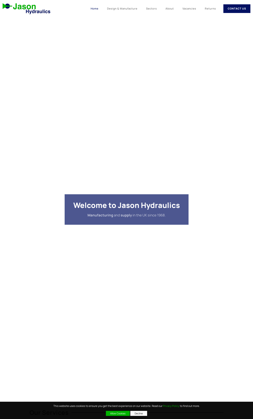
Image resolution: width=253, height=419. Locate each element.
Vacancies (189, 8)
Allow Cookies (117, 413)
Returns (210, 8)
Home (94, 8)
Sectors (151, 8)
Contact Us (237, 8)
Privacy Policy (171, 406)
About (169, 8)
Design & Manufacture (122, 8)
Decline (139, 413)
